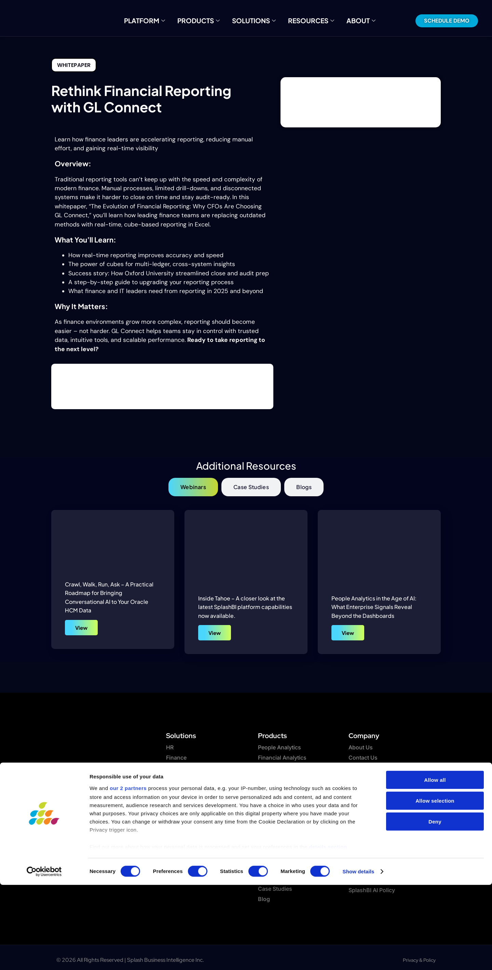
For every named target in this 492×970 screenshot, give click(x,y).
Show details (358, 956)
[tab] (193, 487)
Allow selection (434, 886)
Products (204, 20)
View (81, 627)
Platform (156, 20)
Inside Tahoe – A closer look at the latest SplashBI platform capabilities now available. (245, 607)
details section (328, 932)
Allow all (435, 865)
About (347, 20)
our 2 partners (128, 873)
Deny (434, 907)
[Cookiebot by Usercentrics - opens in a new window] (44, 957)
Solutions (253, 20)
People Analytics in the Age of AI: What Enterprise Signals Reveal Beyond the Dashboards (373, 607)
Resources (304, 20)
